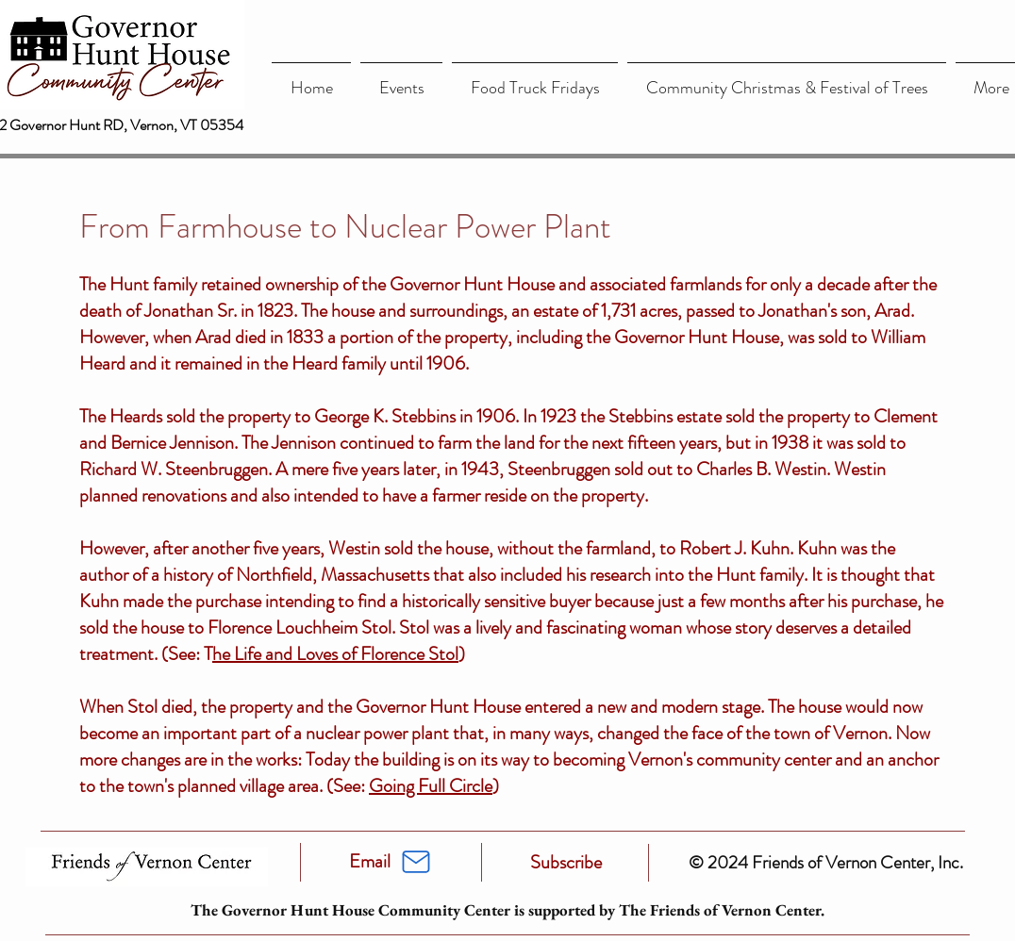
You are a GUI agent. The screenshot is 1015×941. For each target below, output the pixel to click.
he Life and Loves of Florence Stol (335, 654)
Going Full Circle (430, 786)
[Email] (370, 862)
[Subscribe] (566, 863)
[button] (401, 79)
